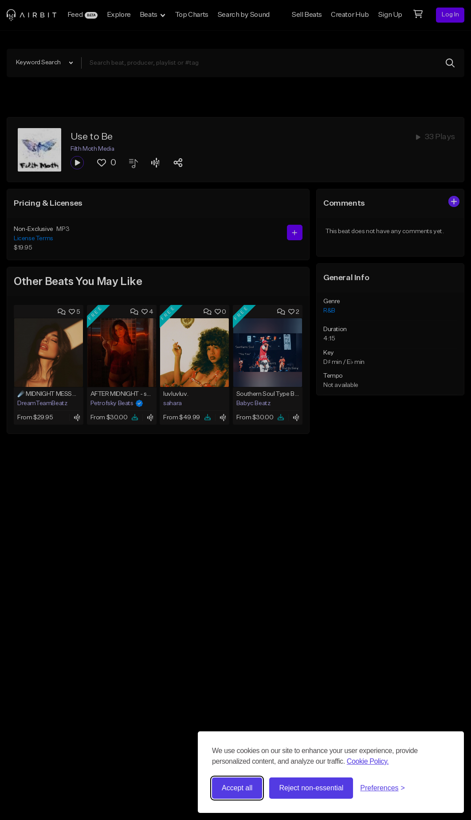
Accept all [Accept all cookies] (237, 788)
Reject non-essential (311, 788)
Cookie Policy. (368, 761)
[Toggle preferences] (382, 788)
